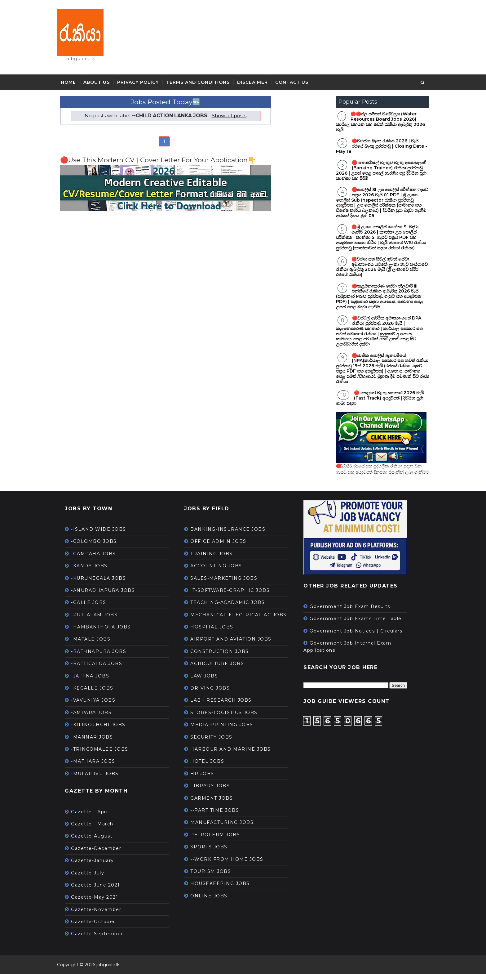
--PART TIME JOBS (214, 810)
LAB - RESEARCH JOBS (221, 700)
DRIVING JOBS (210, 688)
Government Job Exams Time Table (356, 618)
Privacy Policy (138, 82)
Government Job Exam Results (350, 606)
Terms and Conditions (198, 82)
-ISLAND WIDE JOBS (98, 529)
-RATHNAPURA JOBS (98, 651)
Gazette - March (92, 824)
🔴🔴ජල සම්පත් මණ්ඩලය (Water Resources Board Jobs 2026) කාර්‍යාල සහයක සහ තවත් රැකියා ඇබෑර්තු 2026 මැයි (380, 121)
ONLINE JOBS (209, 896)
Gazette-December (96, 848)
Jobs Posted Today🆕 (165, 102)
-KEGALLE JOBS (92, 688)
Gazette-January (92, 860)
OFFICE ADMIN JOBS (218, 541)
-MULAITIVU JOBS (95, 773)
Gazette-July (87, 873)
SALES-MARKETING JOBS (223, 578)
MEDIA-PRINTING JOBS (221, 724)
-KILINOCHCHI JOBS (98, 724)
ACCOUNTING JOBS (216, 566)
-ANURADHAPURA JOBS (103, 590)
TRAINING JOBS (211, 553)
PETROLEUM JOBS (215, 835)
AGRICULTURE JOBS (217, 663)
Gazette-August (92, 836)
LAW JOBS (204, 676)
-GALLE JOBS (88, 602)
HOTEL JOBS (207, 761)
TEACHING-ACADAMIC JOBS (227, 602)
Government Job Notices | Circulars (356, 631)
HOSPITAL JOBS (211, 627)
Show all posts (229, 115)
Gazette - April (90, 812)
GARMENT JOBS (211, 798)
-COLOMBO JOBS (94, 541)
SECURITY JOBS (211, 737)
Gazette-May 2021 (94, 897)
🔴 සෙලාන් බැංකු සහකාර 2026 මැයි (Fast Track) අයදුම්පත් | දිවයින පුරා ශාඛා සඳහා (380, 398)
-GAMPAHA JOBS (93, 553)
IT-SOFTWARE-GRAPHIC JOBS (230, 590)
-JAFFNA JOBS (90, 676)
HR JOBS (202, 773)
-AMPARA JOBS (91, 712)
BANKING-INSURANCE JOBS (227, 529)
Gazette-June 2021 (95, 885)
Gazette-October (93, 921)
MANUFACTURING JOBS (222, 822)
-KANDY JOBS (89, 566)
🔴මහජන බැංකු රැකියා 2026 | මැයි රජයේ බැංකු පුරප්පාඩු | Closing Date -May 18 (381, 146)
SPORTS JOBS (209, 847)
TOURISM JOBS (210, 871)
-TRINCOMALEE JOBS (99, 749)
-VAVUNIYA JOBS (93, 700)
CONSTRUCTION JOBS (219, 651)
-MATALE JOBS (90, 639)
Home (68, 82)
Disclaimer (252, 82)
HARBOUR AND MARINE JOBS (230, 749)
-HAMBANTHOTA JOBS (101, 627)
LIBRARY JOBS (210, 786)
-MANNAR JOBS (92, 737)
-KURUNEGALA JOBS (98, 578)
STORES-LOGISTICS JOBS (224, 712)
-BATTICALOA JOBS (96, 663)
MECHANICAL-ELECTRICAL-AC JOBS (238, 615)
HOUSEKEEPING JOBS (220, 883)
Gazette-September (97, 933)
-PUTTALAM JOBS (94, 615)
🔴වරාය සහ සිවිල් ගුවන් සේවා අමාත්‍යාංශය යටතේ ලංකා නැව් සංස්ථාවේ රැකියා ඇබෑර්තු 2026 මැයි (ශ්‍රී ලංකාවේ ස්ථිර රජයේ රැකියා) (382, 266)
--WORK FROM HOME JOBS (226, 859)
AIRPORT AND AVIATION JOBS (231, 639)
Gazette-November (96, 909)
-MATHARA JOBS (93, 761)
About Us (96, 82)
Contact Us (291, 82)
